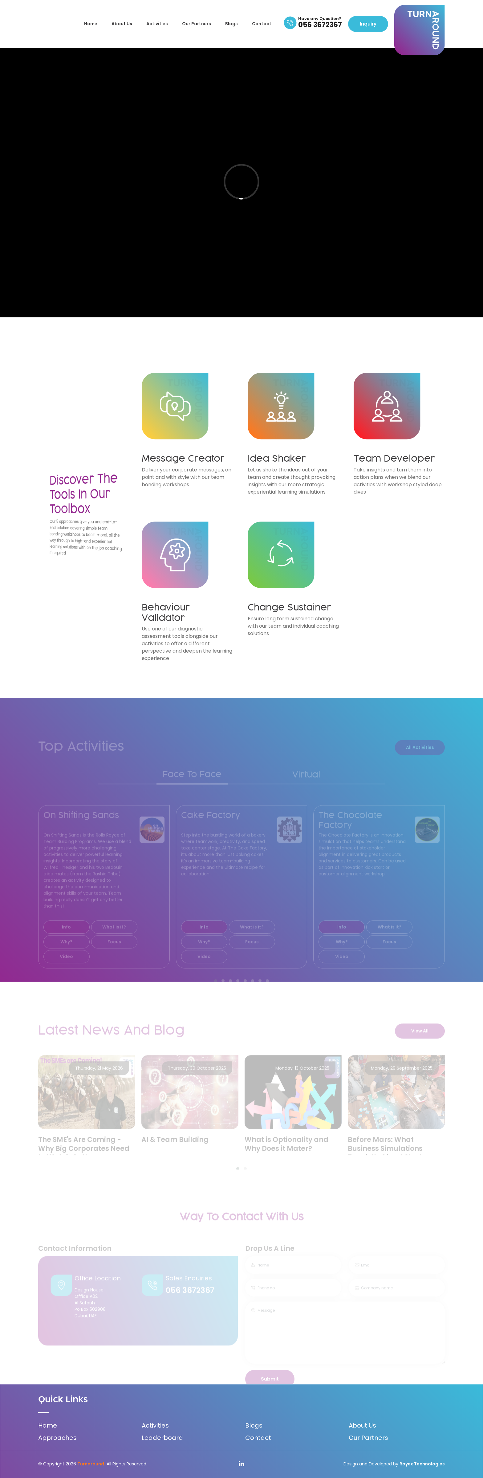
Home (90, 24)
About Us (122, 24)
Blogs (231, 24)
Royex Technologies (422, 1464)
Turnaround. (91, 1464)
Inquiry (368, 24)
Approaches (57, 1438)
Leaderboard (162, 1438)
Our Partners (196, 24)
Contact (261, 24)
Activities (157, 24)
